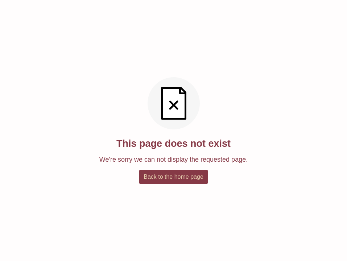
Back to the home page (173, 177)
